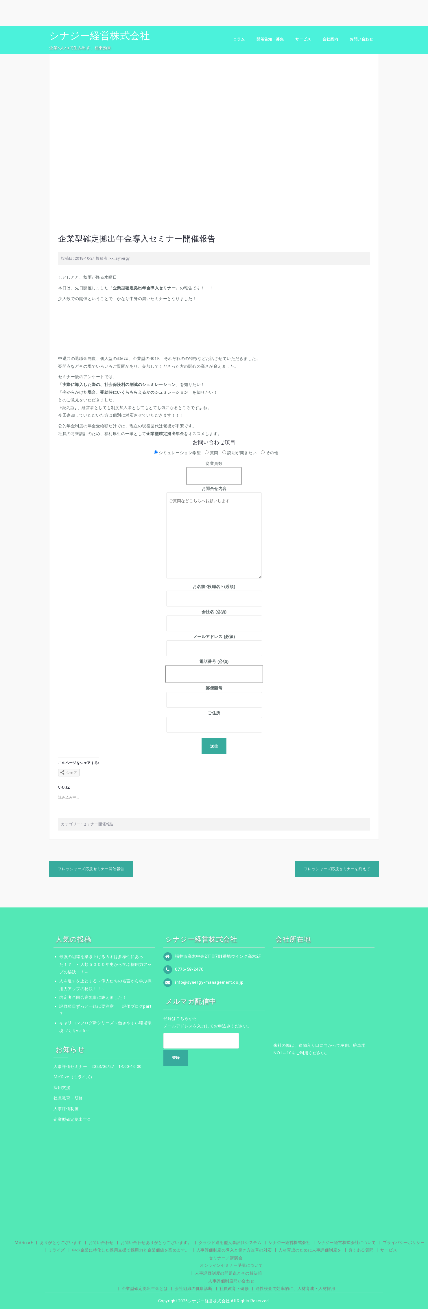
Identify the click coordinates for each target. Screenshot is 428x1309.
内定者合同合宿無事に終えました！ (92, 997)
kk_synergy (120, 258)
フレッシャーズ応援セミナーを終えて (337, 869)
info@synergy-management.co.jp (209, 982)
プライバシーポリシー (404, 1242)
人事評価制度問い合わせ (231, 1281)
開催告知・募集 (270, 39)
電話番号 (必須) (214, 668)
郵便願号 (214, 693)
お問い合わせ (361, 39)
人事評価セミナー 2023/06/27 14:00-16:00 (98, 1066)
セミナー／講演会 (225, 1258)
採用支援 (62, 1087)
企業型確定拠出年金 (72, 1119)
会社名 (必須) (214, 617)
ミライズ (56, 1250)
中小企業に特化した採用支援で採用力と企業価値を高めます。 (130, 1250)
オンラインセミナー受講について (231, 1265)
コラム (239, 39)
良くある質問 (361, 1250)
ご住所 (214, 718)
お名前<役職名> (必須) (214, 592)
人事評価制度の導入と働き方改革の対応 (234, 1250)
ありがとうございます (61, 1242)
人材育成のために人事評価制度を (310, 1250)
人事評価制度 (66, 1108)
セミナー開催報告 (98, 824)
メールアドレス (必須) (214, 642)
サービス (303, 39)
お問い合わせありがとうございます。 (156, 1242)
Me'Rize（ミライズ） (74, 1076)
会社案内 (330, 39)
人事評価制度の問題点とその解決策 (228, 1273)
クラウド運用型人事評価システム (230, 1242)
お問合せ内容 (214, 492)
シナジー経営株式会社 (99, 35)
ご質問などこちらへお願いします (214, 535)
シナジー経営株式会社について (346, 1242)
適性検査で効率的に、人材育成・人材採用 (295, 1288)
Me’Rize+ (24, 1242)
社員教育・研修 (68, 1098)
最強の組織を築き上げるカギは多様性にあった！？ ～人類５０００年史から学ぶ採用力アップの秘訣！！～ (105, 964)
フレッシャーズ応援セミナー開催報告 (91, 869)
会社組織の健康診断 (194, 1288)
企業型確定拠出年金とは (145, 1288)
